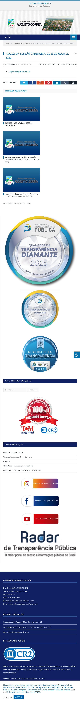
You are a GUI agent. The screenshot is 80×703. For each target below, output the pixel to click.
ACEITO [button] (18, 697)
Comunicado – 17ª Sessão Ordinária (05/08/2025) (22, 471)
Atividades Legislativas (47, 65)
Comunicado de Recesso (39, 6)
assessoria (63, 667)
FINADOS (6, 462)
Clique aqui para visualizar (19, 72)
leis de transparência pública (61, 670)
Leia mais (8, 697)
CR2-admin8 (11, 65)
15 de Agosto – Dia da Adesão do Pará (18, 467)
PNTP (14, 679)
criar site (19, 667)
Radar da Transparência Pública (32, 679)
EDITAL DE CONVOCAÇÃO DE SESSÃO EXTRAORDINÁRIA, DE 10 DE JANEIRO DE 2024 (22, 160)
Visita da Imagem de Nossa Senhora (17, 458)
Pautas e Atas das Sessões (67, 65)
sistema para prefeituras (35, 667)
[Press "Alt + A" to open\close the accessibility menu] (77, 355)
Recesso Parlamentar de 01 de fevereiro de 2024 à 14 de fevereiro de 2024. (21, 196)
